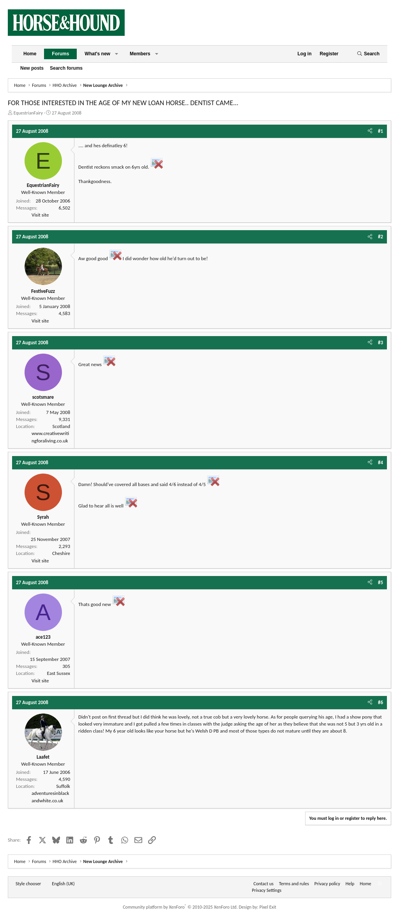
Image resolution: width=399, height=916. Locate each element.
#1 (380, 131)
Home (29, 53)
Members (140, 53)
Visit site (40, 215)
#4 (380, 462)
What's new (97, 53)
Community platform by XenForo (180, 907)
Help (350, 883)
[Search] (368, 54)
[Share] (370, 131)
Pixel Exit (268, 907)
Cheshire (61, 553)
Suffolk (63, 786)
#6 (380, 702)
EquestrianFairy (28, 113)
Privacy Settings (267, 890)
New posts (32, 68)
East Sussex (58, 673)
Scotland (61, 426)
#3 (380, 342)
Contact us (264, 883)
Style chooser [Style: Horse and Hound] (28, 883)
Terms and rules (294, 883)
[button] (116, 54)
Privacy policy (327, 883)
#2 (380, 237)
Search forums (66, 68)
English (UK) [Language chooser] (63, 883)
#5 (380, 582)
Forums (60, 53)
